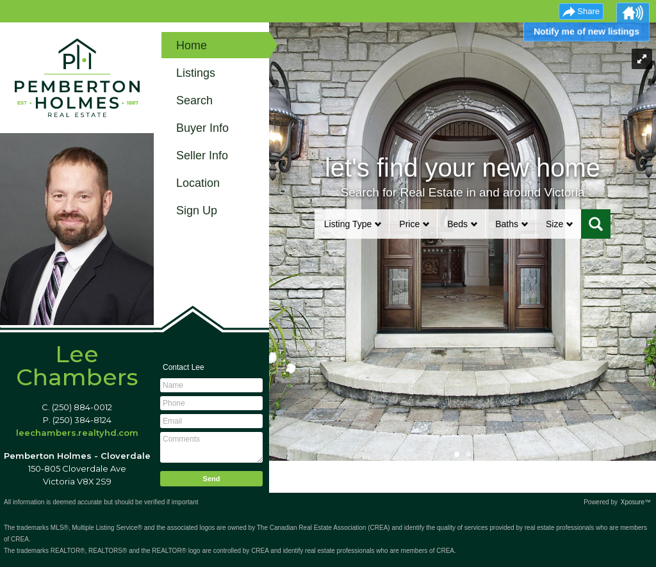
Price (409, 224)
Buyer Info (202, 128)
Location (198, 183)
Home (191, 45)
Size (554, 224)
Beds (457, 224)
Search (194, 100)
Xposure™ (636, 502)
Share (588, 11)
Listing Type (348, 224)
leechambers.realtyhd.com (77, 432)
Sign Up (196, 210)
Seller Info (202, 155)
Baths (506, 224)
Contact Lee (183, 367)
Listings (195, 73)
